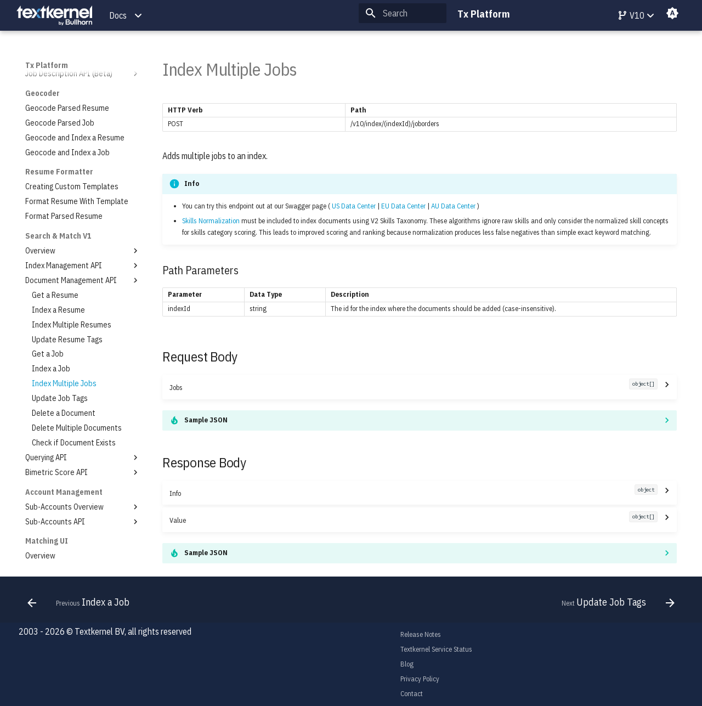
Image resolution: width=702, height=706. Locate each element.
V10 (630, 15)
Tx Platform (46, 65)
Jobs (413, 387)
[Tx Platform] (54, 15)
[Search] (402, 13)
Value (413, 520)
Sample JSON (206, 420)
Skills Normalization (211, 220)
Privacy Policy (419, 679)
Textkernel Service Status (436, 649)
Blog (407, 664)
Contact (411, 693)
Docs (118, 15)
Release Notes (420, 634)
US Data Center (354, 206)
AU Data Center (453, 206)
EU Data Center (403, 206)
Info (413, 493)
